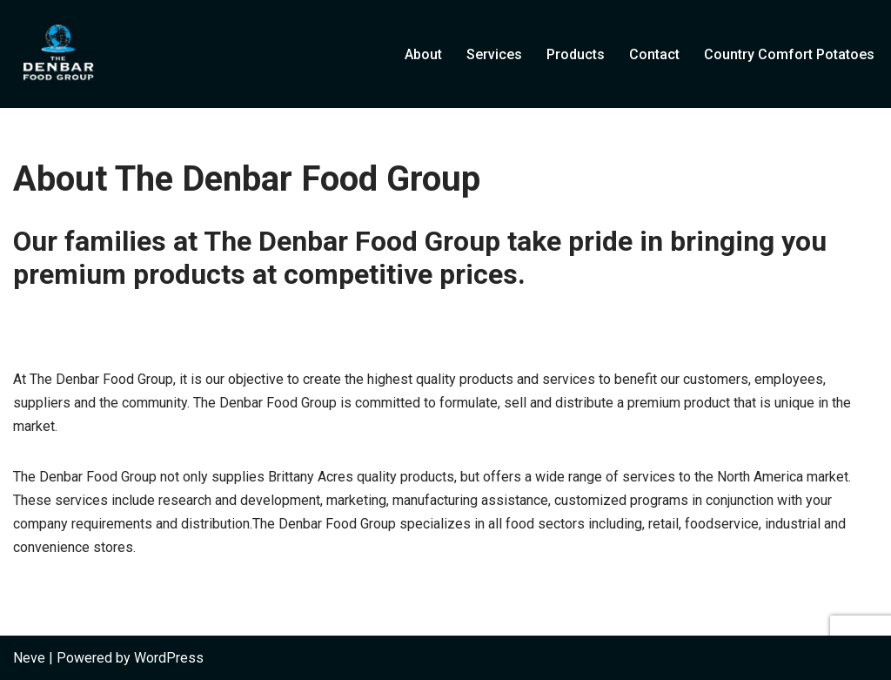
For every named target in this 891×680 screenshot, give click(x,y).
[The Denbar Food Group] (56, 54)
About (423, 54)
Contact (654, 54)
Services (494, 54)
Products (575, 54)
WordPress (169, 658)
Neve (29, 658)
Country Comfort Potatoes (789, 54)
